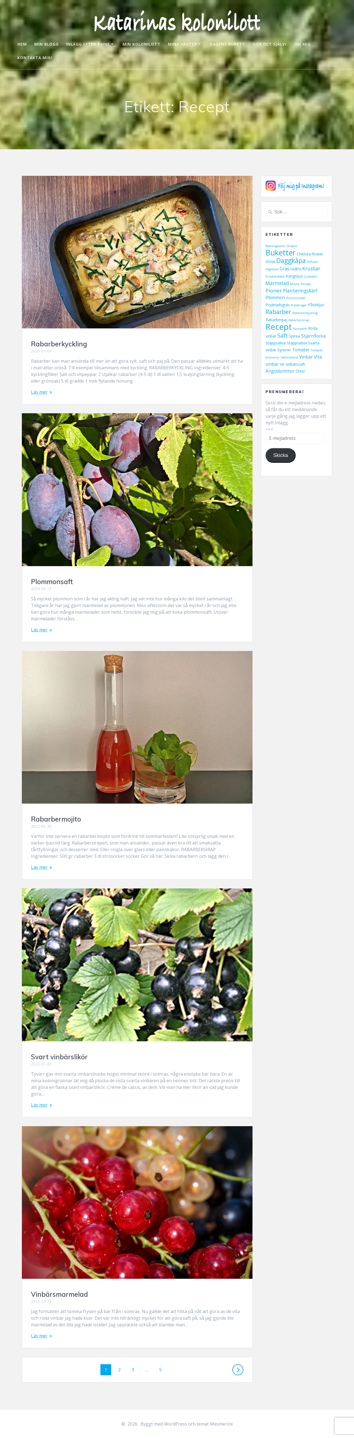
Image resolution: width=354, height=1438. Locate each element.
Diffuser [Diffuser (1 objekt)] (312, 262)
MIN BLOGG (46, 44)
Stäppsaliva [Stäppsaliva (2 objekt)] (276, 343)
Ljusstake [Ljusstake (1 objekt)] (310, 276)
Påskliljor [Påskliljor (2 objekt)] (316, 304)
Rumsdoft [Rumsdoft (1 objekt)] (300, 329)
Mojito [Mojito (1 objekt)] (295, 284)
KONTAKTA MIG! (34, 57)
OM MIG (302, 44)
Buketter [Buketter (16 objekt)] (281, 252)
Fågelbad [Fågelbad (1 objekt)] (272, 269)
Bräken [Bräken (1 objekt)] (292, 246)
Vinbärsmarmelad (59, 1294)
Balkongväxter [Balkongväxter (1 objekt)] (276, 246)
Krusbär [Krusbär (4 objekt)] (311, 268)
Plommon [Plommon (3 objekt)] (275, 297)
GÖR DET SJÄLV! (270, 44)
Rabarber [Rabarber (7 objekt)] (278, 312)
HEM (22, 44)
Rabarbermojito (56, 819)
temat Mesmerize (215, 1424)
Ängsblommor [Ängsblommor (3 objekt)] (280, 371)
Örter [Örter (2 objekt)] (300, 371)
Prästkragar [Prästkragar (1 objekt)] (299, 305)
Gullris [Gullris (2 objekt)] (295, 268)
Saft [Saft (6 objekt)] (282, 335)
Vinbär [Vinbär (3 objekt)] (306, 357)
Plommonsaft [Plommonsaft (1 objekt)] (295, 298)
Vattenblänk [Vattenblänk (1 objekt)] (289, 357)
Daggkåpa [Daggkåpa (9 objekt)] (291, 260)
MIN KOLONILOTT (141, 44)
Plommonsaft (52, 581)
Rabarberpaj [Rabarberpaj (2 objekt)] (276, 319)
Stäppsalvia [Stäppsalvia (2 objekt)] (297, 343)
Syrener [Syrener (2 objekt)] (284, 349)
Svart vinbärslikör (59, 1057)
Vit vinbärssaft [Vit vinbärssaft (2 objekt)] (292, 364)
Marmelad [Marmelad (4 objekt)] (277, 283)
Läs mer (39, 392)
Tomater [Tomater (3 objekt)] (301, 350)
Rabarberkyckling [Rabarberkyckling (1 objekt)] (304, 313)
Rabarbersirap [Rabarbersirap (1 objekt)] (298, 320)
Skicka (280, 455)
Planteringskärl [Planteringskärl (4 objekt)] (300, 290)
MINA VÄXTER (182, 44)
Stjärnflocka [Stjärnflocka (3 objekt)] (313, 336)
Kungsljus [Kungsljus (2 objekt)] (294, 276)
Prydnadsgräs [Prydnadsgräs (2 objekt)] (278, 304)
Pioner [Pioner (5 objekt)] (274, 290)
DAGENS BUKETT (227, 44)
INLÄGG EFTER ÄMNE (88, 44)
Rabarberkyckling (59, 344)
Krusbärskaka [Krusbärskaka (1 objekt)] (275, 276)
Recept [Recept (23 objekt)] (279, 326)
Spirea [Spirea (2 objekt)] (294, 336)
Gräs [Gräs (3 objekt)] (284, 269)
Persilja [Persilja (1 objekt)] (306, 284)
